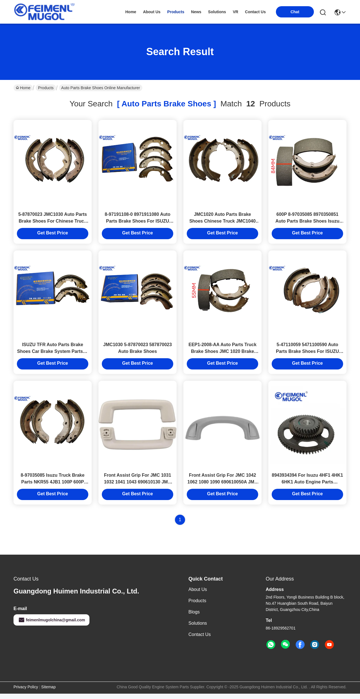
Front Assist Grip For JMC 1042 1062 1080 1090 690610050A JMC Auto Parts (222, 487)
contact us (255, 12)
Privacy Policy (26, 692)
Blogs (194, 617)
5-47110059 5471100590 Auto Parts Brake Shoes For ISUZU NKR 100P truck (307, 355)
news (196, 12)
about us (151, 12)
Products (45, 88)
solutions (217, 12)
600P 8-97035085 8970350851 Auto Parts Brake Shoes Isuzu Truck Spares (307, 223)
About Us (197, 594)
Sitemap (48, 692)
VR (235, 12)
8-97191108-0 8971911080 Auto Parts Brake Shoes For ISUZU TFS (137, 223)
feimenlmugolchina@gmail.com (51, 625)
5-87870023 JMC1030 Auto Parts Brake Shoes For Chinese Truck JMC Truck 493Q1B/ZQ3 (52, 223)
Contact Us (199, 639)
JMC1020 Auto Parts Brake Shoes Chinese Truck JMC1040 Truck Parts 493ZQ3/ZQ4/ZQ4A (222, 223)
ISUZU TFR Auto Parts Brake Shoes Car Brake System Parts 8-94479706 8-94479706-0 (52, 355)
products (175, 12)
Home (130, 12)
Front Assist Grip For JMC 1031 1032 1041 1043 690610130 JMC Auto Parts (137, 487)
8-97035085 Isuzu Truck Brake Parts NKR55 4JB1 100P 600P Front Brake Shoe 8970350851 (53, 487)
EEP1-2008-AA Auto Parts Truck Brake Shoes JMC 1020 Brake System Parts (222, 355)
